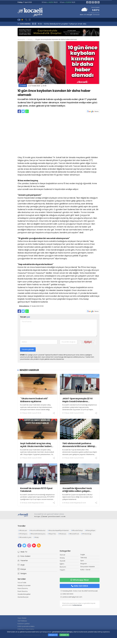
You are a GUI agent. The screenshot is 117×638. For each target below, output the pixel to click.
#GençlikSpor (90, 530)
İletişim (22, 573)
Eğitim (62, 564)
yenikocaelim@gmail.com (72, 597)
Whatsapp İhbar (79, 580)
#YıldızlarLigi (86, 534)
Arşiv (21, 565)
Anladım (64, 635)
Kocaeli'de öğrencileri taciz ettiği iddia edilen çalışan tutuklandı (77, 490)
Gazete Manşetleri (24, 594)
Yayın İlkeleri (22, 618)
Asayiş (30, 39)
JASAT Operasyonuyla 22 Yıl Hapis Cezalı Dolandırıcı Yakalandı (77, 400)
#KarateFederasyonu (37, 534)
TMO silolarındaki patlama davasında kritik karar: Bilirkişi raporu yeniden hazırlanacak (78, 445)
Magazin (83, 564)
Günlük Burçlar (23, 597)
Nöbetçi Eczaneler (24, 585)
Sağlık (82, 555)
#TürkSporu (22, 534)
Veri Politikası (22, 621)
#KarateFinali (73, 534)
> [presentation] (35, 24)
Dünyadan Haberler (87, 567)
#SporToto (52, 534)
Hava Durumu (23, 588)
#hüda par (22, 530)
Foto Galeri (24, 556)
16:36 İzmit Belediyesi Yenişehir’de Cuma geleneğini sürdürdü (64, 24)
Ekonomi (63, 567)
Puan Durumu (23, 591)
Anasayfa (21, 39)
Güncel (62, 555)
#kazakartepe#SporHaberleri (58, 530)
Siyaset (62, 561)
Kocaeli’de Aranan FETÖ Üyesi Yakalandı (36, 490)
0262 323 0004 (79, 586)
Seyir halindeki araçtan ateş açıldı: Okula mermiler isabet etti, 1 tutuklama (36, 445)
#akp (36, 537)
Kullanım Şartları (24, 624)
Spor (82, 561)
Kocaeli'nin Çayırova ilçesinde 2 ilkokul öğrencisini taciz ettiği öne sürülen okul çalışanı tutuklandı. (77, 496)
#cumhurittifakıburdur (37, 530)
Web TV (22, 552)
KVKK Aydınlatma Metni (26, 626)
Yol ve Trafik (22, 583)
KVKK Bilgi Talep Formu (26, 629)
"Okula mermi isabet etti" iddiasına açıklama (34, 400)
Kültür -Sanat (85, 570)
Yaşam (62, 570)
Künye (22, 569)
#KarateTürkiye (77, 530)
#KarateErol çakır (24, 537)
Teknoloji (83, 558)
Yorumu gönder (28, 349)
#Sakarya (62, 534)
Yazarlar (23, 560)
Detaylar (53, 635)
